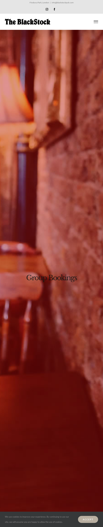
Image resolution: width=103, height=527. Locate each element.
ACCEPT (88, 519)
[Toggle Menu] (96, 22)
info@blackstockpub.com (63, 2)
